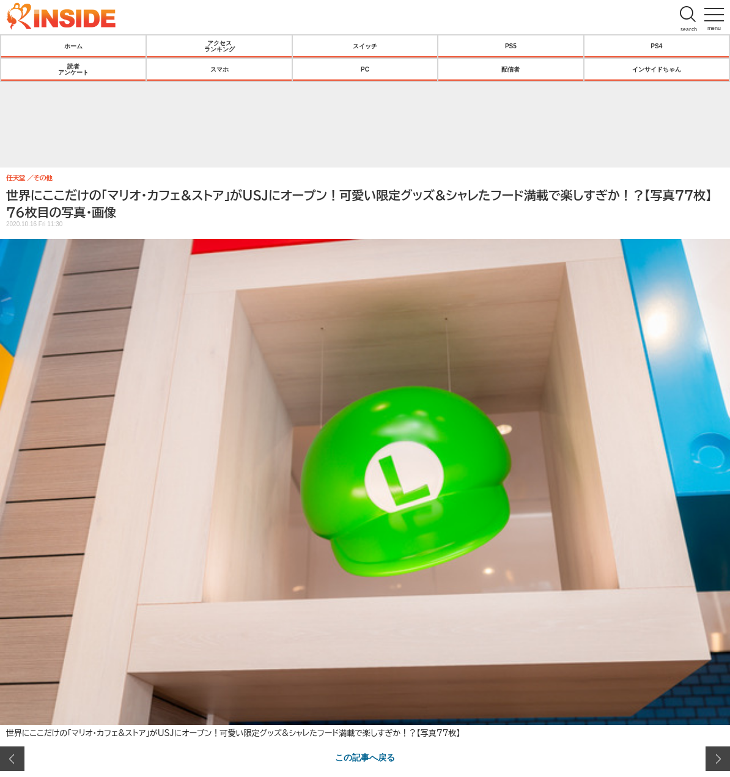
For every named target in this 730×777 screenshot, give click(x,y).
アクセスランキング (219, 46)
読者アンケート (73, 69)
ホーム (73, 46)
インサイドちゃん (656, 69)
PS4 (656, 46)
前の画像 (12, 758)
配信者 (510, 69)
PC (365, 69)
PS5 (511, 46)
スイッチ (365, 46)
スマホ (219, 69)
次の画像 (718, 758)
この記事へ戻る (365, 757)
